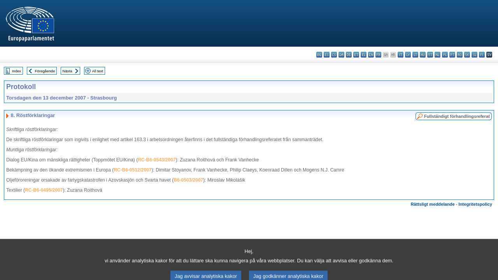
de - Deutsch (349, 55)
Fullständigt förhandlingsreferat (457, 116)
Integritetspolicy (475, 204)
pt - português (452, 55)
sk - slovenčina (467, 55)
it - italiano (400, 55)
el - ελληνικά (363, 55)
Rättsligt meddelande (432, 204)
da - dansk (341, 55)
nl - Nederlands (437, 55)
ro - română (460, 55)
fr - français (378, 55)
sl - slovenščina (474, 55)
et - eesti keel (356, 55)
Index (16, 71)
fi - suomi (482, 55)
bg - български (319, 55)
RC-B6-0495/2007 (44, 190)
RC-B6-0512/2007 (132, 170)
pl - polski (445, 55)
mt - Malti (430, 55)
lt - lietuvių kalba (415, 55)
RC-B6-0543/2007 (156, 160)
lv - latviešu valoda (408, 55)
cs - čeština (334, 55)
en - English (371, 55)
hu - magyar (423, 55)
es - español (327, 55)
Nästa (67, 71)
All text (97, 71)
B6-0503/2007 (188, 180)
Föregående (45, 71)
